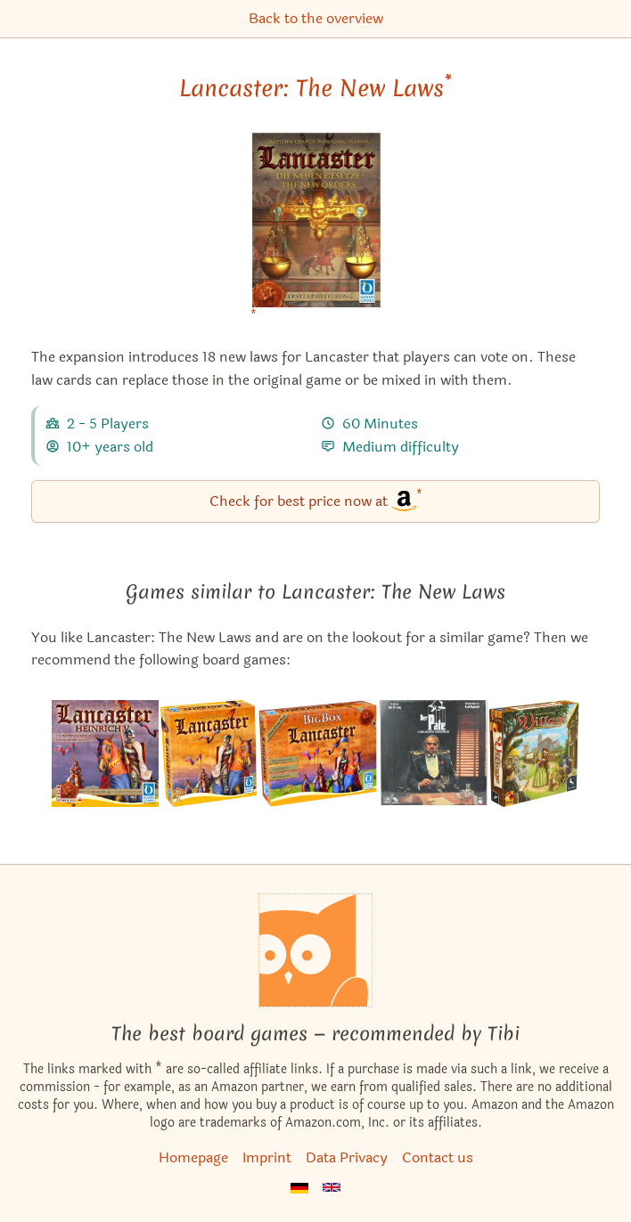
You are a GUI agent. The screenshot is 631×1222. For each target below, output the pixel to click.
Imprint (266, 1157)
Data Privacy (347, 1157)
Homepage (193, 1157)
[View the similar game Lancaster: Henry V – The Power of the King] (105, 753)
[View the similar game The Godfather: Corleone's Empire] (433, 753)
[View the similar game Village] (534, 753)
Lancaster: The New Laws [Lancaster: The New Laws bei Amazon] (315, 88)
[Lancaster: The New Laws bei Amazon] (315, 231)
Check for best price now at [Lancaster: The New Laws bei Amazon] (315, 500)
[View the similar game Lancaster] (208, 753)
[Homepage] (315, 950)
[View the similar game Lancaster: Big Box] (317, 753)
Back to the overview (316, 18)
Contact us (437, 1157)
